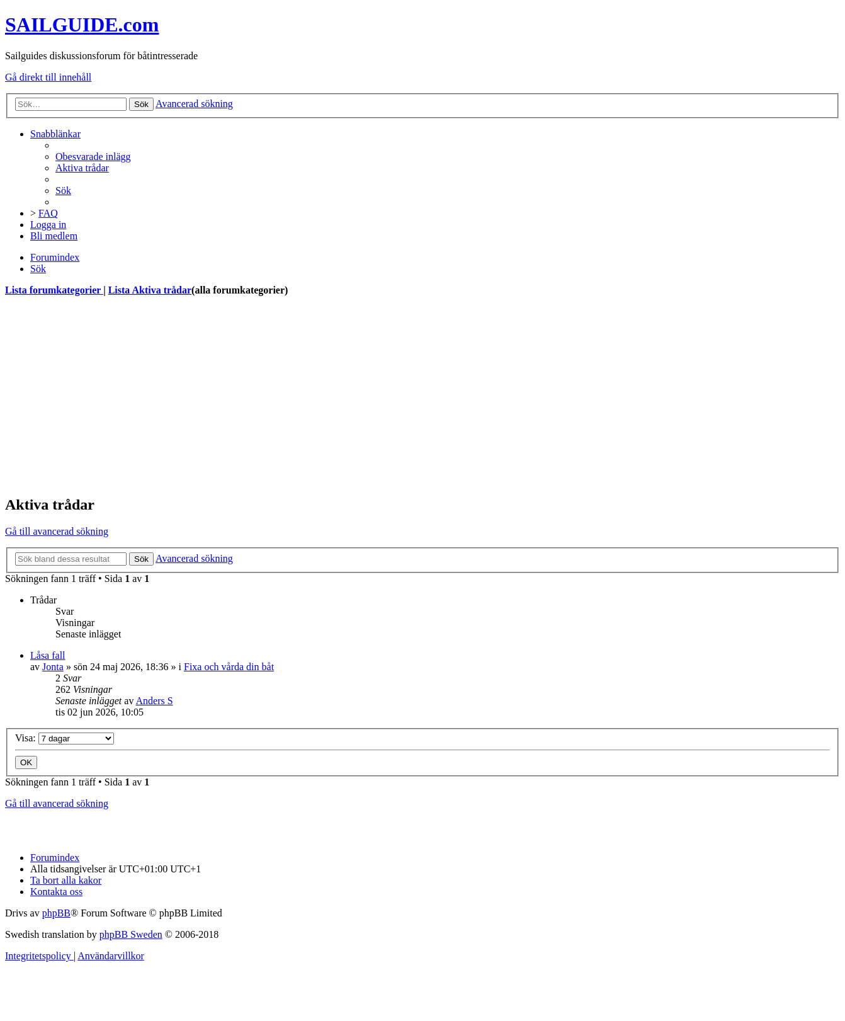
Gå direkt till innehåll (48, 77)
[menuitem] (93, 156)
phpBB (56, 913)
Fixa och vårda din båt (229, 666)
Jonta (53, 666)
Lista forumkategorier (54, 290)
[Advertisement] (383, 395)
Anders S (154, 700)
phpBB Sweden (130, 934)
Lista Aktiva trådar (149, 290)
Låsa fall (47, 655)
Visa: (64, 738)
